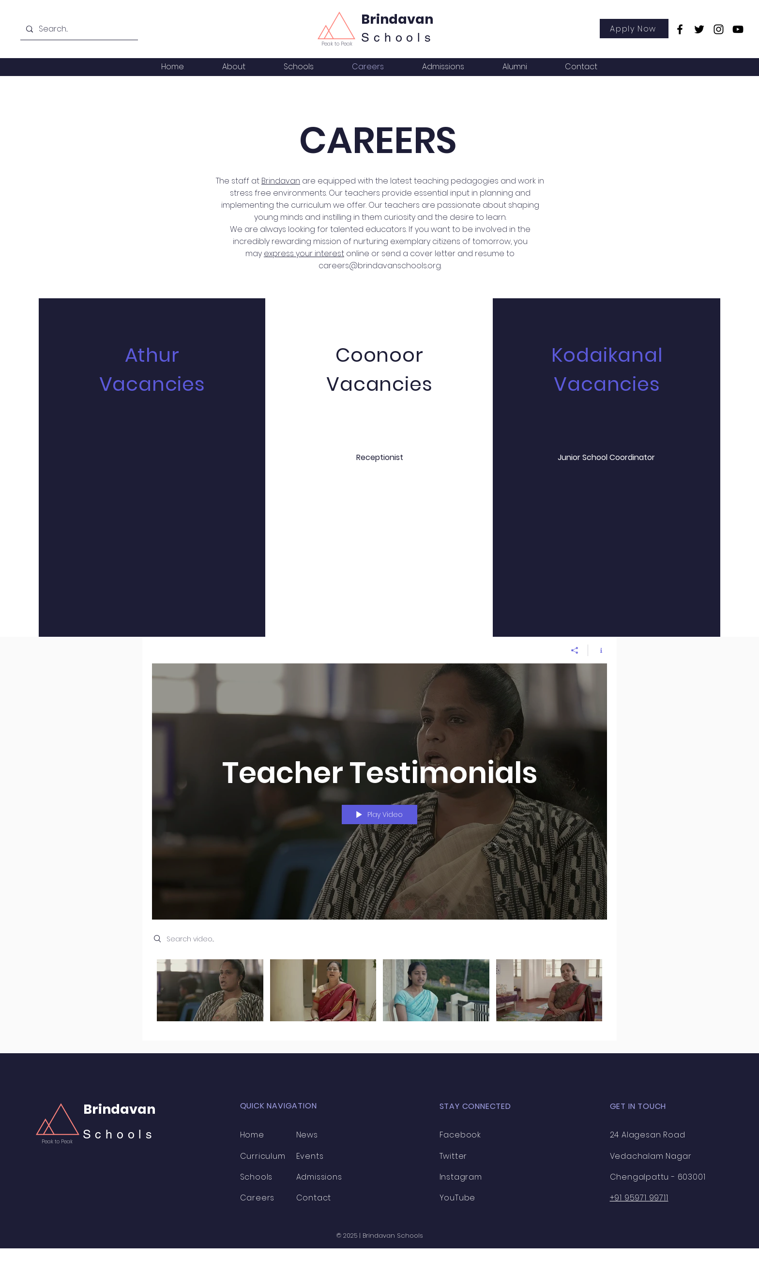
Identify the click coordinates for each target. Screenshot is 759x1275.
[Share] (575, 650)
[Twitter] (699, 29)
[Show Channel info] (597, 650)
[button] (233, 67)
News (307, 1134)
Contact (314, 1197)
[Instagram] (718, 29)
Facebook (460, 1134)
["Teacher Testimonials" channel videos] (379, 992)
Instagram (461, 1177)
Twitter (454, 1156)
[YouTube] (737, 29)
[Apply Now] (634, 28)
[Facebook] (679, 29)
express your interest (304, 253)
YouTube (458, 1197)
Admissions (319, 1177)
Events (310, 1156)
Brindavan (397, 19)
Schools (119, 1134)
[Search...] (78, 29)
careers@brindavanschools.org (380, 265)
